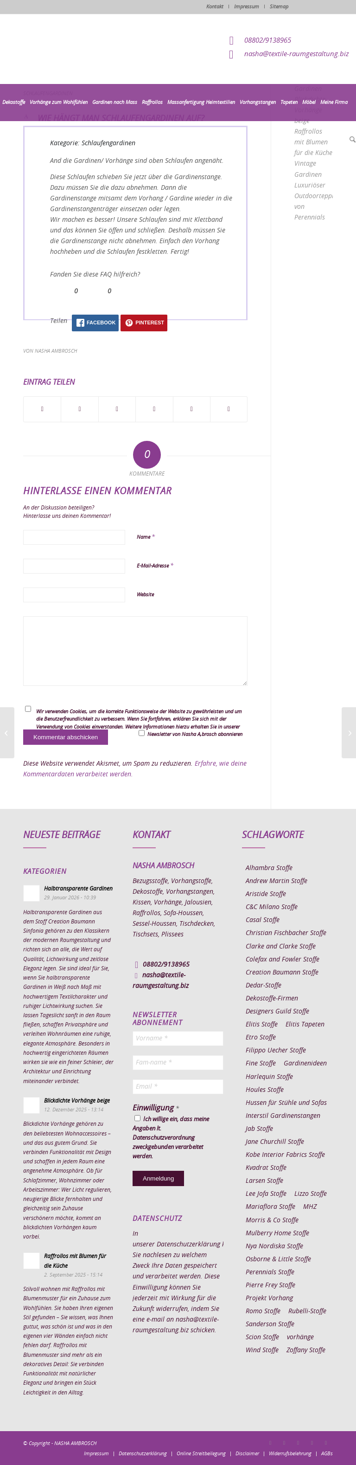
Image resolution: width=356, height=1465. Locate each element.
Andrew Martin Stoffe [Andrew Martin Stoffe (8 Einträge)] (276, 881)
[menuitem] (13, 102)
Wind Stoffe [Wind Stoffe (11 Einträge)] (262, 1350)
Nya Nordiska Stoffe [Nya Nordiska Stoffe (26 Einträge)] (274, 1246)
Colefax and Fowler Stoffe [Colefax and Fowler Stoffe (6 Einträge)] (282, 959)
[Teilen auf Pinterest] (154, 409)
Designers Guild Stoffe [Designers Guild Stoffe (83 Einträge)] (277, 1011)
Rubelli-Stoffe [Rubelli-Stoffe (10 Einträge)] (307, 1311)
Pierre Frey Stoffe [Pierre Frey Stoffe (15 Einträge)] (270, 1285)
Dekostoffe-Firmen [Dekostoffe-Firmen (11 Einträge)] (272, 998)
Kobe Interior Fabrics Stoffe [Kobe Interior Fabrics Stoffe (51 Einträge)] (285, 1155)
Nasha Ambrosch (56, 351)
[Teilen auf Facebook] (42, 409)
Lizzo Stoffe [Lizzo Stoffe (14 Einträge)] (310, 1194)
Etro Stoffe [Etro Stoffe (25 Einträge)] (261, 1037)
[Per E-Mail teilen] (228, 409)
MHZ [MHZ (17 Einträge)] (310, 1207)
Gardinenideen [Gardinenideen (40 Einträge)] (305, 1063)
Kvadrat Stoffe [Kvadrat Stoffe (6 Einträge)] (266, 1168)
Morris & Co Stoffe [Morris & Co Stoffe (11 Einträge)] (272, 1220)
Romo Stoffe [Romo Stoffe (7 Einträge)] (263, 1311)
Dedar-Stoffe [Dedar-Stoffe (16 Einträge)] (263, 985)
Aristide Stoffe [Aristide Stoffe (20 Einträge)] (266, 894)
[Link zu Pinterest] (298, 1443)
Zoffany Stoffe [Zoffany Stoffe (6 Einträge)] (305, 1350)
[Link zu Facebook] (270, 1443)
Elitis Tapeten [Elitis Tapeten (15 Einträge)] (305, 1024)
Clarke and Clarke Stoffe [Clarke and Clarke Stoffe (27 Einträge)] (281, 946)
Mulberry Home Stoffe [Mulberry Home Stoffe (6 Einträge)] (277, 1233)
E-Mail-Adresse (155, 566)
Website (145, 594)
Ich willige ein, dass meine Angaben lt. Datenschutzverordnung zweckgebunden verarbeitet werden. (171, 1137)
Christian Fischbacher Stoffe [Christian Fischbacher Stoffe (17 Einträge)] (286, 933)
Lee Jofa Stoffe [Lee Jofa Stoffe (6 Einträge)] (266, 1194)
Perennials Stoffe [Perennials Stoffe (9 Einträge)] (270, 1272)
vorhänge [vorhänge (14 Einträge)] (300, 1337)
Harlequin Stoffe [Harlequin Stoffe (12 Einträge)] (269, 1077)
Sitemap (279, 6)
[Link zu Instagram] (284, 1443)
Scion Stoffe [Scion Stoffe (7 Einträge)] (262, 1337)
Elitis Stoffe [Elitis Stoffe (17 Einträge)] (262, 1024)
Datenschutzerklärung (188, 1244)
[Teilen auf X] (79, 409)
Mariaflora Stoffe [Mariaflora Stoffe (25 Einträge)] (270, 1207)
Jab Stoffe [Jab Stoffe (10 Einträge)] (259, 1129)
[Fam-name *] (178, 1062)
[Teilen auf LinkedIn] (191, 409)
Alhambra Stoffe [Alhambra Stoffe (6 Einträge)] (269, 868)
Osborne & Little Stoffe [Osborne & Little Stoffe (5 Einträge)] (278, 1259)
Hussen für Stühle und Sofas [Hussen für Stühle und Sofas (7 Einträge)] (286, 1103)
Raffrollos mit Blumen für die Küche (313, 142)
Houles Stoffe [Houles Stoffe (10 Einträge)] (265, 1090)
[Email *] (178, 1086)
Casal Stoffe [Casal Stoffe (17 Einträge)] (263, 920)
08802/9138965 (267, 40)
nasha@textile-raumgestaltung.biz (296, 54)
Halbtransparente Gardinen (78, 888)
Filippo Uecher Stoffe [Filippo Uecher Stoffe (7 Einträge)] (276, 1050)
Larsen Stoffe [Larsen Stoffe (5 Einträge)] (264, 1181)
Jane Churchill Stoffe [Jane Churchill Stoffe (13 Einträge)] (275, 1142)
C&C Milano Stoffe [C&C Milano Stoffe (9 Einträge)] (272, 907)
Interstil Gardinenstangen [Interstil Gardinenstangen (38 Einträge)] (283, 1116)
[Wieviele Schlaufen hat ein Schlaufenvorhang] (349, 732)
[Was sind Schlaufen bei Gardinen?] (7, 732)
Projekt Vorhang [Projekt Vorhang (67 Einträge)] (269, 1298)
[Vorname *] (178, 1038)
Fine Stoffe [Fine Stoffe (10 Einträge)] (261, 1063)
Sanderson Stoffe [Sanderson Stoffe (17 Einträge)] (270, 1324)
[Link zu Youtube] (326, 1443)
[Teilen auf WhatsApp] (117, 409)
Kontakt (214, 6)
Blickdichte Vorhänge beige (77, 1101)
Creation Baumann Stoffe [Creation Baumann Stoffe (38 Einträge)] (282, 972)
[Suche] (351, 140)
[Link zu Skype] (312, 1443)
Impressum (246, 6)
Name (146, 537)
